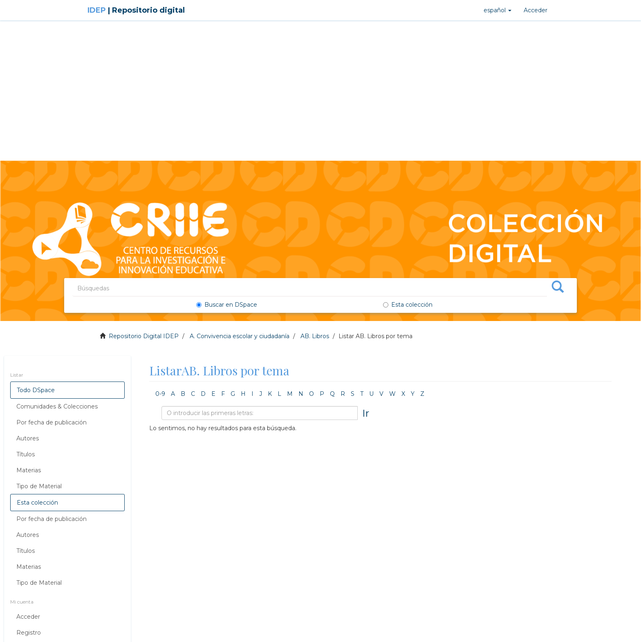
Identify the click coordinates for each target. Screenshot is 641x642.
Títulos (25, 454)
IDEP (136, 10)
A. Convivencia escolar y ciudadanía (239, 336)
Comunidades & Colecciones (57, 406)
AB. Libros (314, 336)
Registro (28, 632)
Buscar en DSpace (226, 304)
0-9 (160, 393)
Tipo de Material (39, 486)
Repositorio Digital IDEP (144, 336)
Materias (28, 470)
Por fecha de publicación (51, 422)
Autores (27, 438)
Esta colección (408, 304)
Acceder (28, 616)
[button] (497, 10)
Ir (365, 413)
